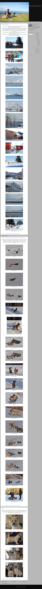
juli (37, 35)
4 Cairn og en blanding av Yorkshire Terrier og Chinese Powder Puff (13, 237)
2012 (37, 49)
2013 (37, 34)
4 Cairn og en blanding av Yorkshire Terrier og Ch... (38, 44)
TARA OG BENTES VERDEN (10, 4)
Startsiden (14, 581)
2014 (37, 33)
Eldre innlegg (24, 581)
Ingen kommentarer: (17, 233)
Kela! (2, 508)
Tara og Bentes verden (37, 23)
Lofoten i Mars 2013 (5, 24)
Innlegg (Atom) (7, 583)
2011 (37, 50)
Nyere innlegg (4, 581)
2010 (37, 51)
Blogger (25, 586)
